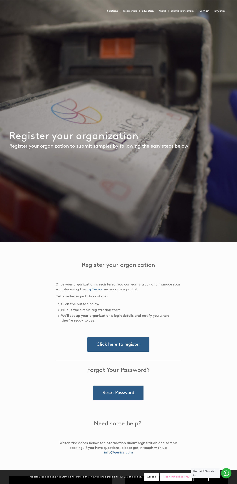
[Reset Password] (118, 388)
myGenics (68, 289)
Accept (144, 477)
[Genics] (37, 15)
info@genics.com (149, 444)
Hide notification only (167, 477)
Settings (190, 477)
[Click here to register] (118, 340)
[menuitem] (121, 11)
